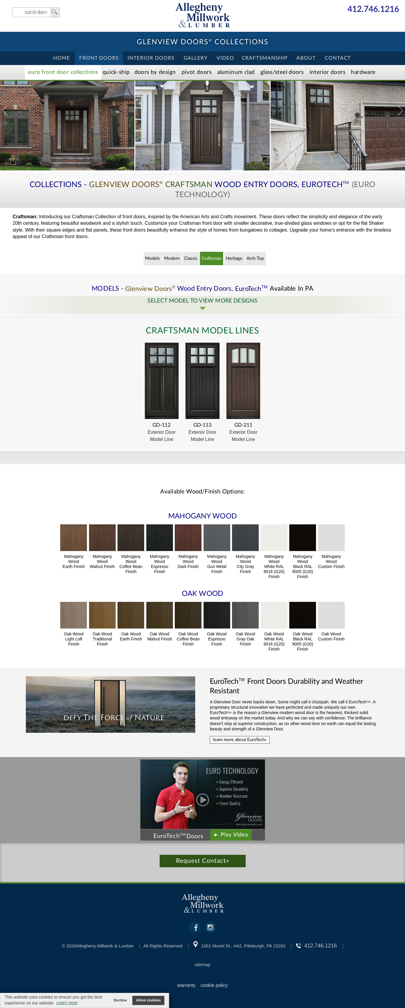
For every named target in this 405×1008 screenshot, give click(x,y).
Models (152, 258)
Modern (172, 258)
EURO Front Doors (63, 72)
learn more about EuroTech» (239, 740)
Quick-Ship (116, 72)
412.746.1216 (373, 9)
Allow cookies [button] (148, 1000)
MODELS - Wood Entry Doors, (180, 289)
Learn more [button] (67, 1002)
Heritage (234, 258)
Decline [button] (120, 1000)
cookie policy (214, 985)
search (36, 12)
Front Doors (99, 58)
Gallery (196, 58)
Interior (327, 72)
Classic (191, 258)
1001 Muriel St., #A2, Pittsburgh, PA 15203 (243, 945)
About (306, 58)
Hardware (363, 72)
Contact (338, 58)
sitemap (202, 964)
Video (225, 58)
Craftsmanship (265, 58)
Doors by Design (155, 72)
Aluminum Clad (236, 72)
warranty (186, 985)
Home (61, 58)
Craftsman (211, 258)
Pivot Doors (197, 72)
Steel (282, 72)
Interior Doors (151, 58)
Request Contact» (202, 861)
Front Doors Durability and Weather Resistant (286, 686)
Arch (255, 258)
